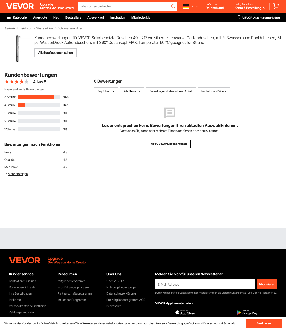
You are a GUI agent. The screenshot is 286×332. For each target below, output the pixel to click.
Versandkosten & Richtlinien (27, 306)
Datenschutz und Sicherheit (219, 323)
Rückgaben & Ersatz (22, 287)
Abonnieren (267, 284)
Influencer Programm (72, 300)
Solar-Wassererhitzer (70, 28)
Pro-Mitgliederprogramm (75, 287)
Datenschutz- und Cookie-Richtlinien (252, 292)
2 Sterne (10, 121)
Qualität (9, 159)
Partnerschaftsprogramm (75, 293)
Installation (26, 28)
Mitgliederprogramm (72, 281)
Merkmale (11, 167)
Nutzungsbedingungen (121, 287)
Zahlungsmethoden (22, 312)
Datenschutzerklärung (121, 293)
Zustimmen (264, 323)
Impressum (114, 306)
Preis (7, 152)
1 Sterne (9, 129)
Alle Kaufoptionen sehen (55, 52)
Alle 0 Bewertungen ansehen (169, 143)
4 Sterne (10, 105)
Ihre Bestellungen (20, 293)
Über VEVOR (115, 281)
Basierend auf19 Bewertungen (24, 89)
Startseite (9, 28)
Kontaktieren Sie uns (22, 281)
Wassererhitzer (45, 28)
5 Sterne (10, 97)
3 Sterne (10, 113)
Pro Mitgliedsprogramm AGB (125, 300)
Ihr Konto (15, 300)
